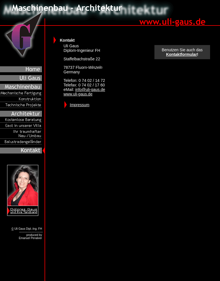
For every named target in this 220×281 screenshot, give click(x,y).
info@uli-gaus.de (90, 89)
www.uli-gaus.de (78, 94)
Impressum (79, 105)
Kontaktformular (181, 54)
